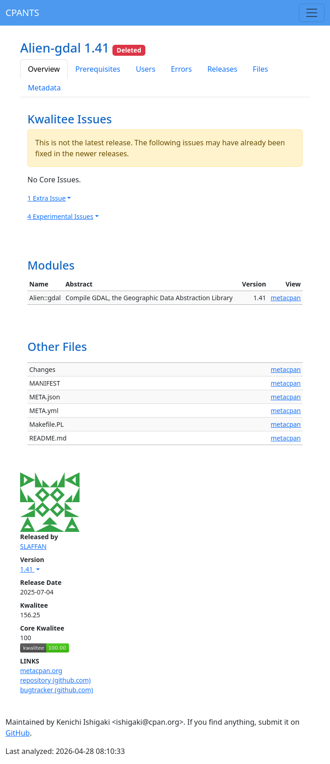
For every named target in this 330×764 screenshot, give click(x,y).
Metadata (44, 88)
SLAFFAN (33, 546)
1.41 (27, 569)
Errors (181, 69)
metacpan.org (41, 670)
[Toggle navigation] (312, 13)
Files (260, 69)
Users (145, 69)
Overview (44, 69)
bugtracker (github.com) (56, 689)
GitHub (17, 733)
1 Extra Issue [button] (46, 198)
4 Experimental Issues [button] (60, 216)
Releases (222, 69)
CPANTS (22, 12)
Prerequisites (97, 69)
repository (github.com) (55, 680)
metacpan (286, 297)
